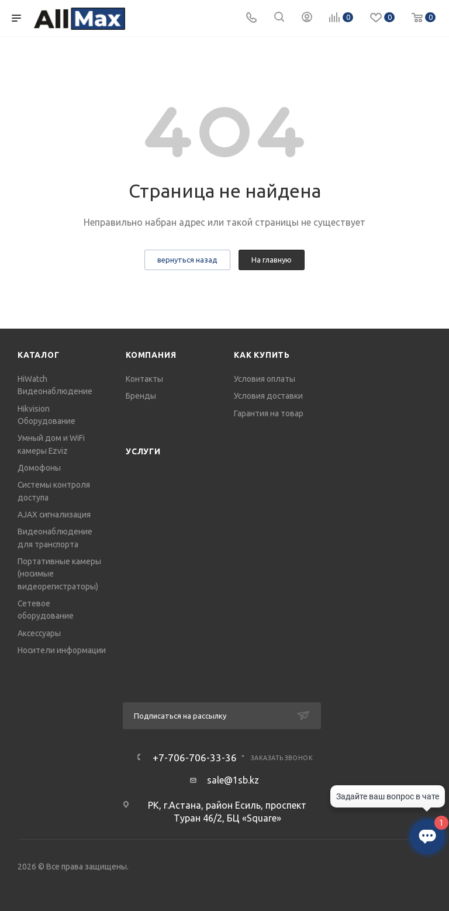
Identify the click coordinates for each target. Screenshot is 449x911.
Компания (151, 355)
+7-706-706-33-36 (195, 757)
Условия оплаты (264, 379)
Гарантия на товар (268, 413)
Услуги (143, 451)
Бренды (141, 396)
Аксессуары (39, 633)
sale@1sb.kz (233, 780)
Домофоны (39, 467)
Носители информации (62, 650)
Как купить (262, 355)
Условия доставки (268, 396)
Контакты (144, 379)
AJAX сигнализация (54, 514)
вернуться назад (187, 260)
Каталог (39, 355)
